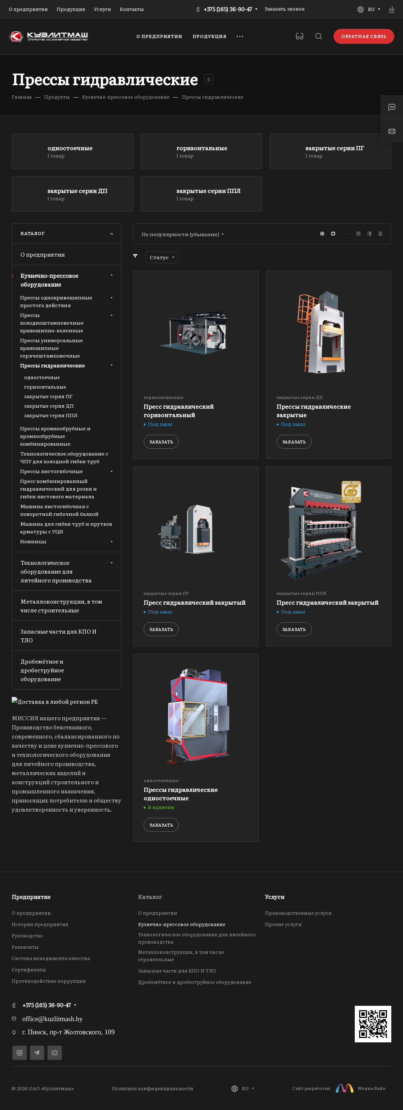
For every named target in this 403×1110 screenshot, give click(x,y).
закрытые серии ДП (77, 190)
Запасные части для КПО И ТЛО (58, 635)
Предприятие (31, 896)
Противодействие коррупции (49, 980)
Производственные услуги (298, 912)
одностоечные (69, 147)
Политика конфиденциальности (152, 1088)
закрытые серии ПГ (334, 147)
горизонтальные (201, 147)
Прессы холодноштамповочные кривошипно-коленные (67, 322)
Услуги (274, 896)
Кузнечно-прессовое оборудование (67, 279)
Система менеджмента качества (51, 958)
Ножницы (67, 541)
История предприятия (40, 924)
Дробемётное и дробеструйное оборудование (42, 670)
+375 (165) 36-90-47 (228, 9)
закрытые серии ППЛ (208, 190)
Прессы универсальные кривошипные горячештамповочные (51, 347)
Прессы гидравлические (67, 365)
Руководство (27, 935)
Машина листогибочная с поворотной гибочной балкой (59, 509)
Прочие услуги (283, 924)
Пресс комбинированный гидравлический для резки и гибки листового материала (58, 488)
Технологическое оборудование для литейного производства (67, 571)
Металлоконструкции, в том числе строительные (61, 605)
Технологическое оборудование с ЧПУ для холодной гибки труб (64, 457)
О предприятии (42, 254)
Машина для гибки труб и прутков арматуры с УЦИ (66, 527)
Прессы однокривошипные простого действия (67, 301)
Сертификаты (29, 969)
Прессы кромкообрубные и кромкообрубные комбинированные (55, 435)
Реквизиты (25, 946)
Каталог (150, 896)
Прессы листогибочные (67, 471)
